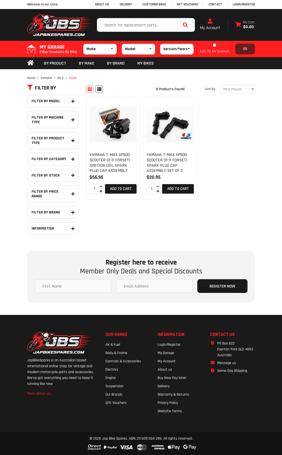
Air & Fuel (113, 344)
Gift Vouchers (116, 402)
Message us (226, 363)
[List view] (99, 89)
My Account (210, 24)
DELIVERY (126, 4)
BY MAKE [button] (86, 63)
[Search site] (186, 25)
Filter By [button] (41, 88)
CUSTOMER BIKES (154, 4)
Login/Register (244, 4)
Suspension (114, 386)
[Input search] (137, 25)
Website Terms (170, 411)
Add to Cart (121, 188)
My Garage (166, 352)
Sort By (210, 89)
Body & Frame (116, 352)
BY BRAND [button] (116, 63)
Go (245, 48)
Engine (111, 377)
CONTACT (215, 4)
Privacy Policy (168, 402)
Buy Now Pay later (172, 377)
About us (165, 369)
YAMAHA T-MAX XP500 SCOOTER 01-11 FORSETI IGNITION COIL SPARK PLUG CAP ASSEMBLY (110, 162)
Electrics (112, 369)
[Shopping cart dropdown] (245, 25)
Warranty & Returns (173, 394)
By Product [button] (55, 63)
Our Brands (114, 394)
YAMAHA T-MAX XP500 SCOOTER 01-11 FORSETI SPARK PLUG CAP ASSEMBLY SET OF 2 (167, 162)
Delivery (164, 386)
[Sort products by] (237, 89)
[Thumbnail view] (89, 89)
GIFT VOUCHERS (187, 4)
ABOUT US (102, 4)
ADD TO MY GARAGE (214, 51)
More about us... (39, 393)
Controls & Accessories (123, 361)
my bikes (145, 63)
